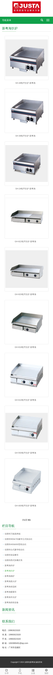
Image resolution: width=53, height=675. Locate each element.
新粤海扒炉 (10, 571)
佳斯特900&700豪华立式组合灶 (18, 539)
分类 (33, 671)
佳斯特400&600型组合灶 (15, 544)
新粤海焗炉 (10, 576)
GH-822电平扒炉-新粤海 (25, 241)
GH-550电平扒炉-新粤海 (25, 453)
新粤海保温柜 (11, 586)
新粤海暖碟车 (11, 592)
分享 (6, 671)
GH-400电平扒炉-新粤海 (25, 506)
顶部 (46, 671)
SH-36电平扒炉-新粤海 (25, 136)
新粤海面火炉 (11, 581)
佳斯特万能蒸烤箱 (12, 534)
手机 (20, 671)
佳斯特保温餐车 (12, 555)
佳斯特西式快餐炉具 (13, 560)
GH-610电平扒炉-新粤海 (25, 400)
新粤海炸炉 (10, 565)
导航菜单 (6, 20)
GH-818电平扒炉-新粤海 (25, 347)
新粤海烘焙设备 (12, 602)
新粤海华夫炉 (11, 597)
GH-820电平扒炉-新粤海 (25, 294)
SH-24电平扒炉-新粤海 (25, 188)
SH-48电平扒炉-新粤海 (25, 83)
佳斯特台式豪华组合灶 (14, 549)
